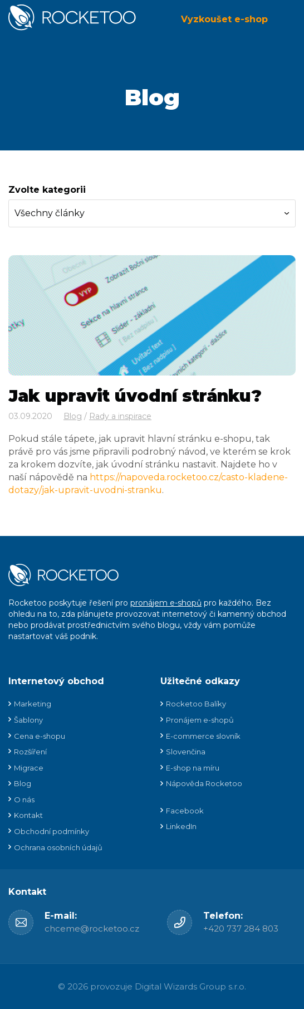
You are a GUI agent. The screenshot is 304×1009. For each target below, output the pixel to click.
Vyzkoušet (224, 19)
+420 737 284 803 (240, 928)
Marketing (32, 703)
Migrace (28, 767)
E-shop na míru (192, 767)
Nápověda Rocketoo (204, 783)
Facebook (185, 810)
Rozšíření (30, 751)
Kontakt (28, 815)
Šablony (28, 719)
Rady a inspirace (120, 416)
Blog (152, 97)
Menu (287, 19)
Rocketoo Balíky (196, 703)
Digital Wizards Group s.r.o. (190, 986)
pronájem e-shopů (166, 603)
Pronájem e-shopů (200, 719)
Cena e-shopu (39, 736)
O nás (24, 799)
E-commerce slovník (203, 736)
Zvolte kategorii (47, 189)
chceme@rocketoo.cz (92, 928)
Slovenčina (185, 751)
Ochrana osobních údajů (58, 847)
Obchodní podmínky (51, 831)
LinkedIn (181, 826)
